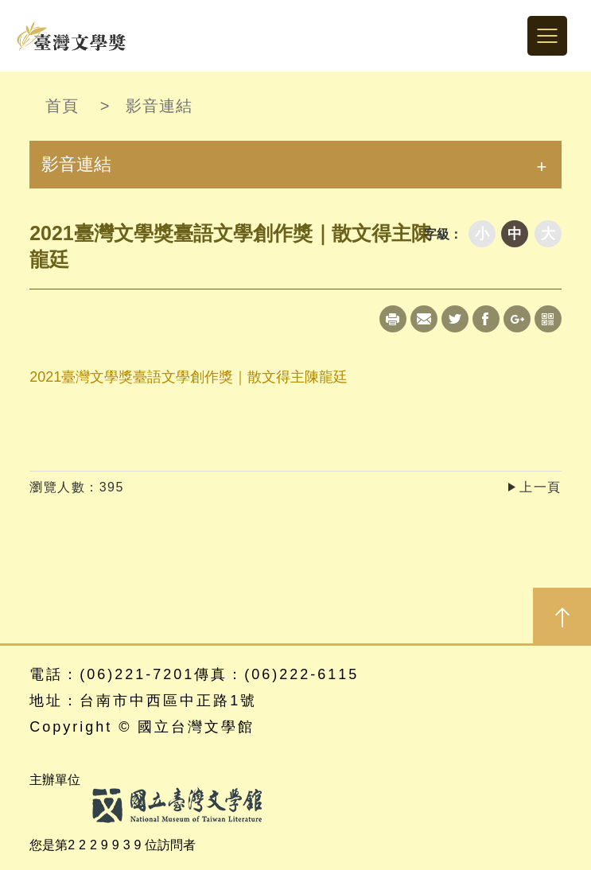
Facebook (486, 318)
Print (392, 318)
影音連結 (159, 106)
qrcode (548, 318)
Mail (423, 318)
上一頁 (540, 487)
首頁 (62, 106)
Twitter (455, 318)
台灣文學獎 (71, 36)
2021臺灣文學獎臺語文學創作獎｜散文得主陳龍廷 (188, 377)
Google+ (517, 318)
